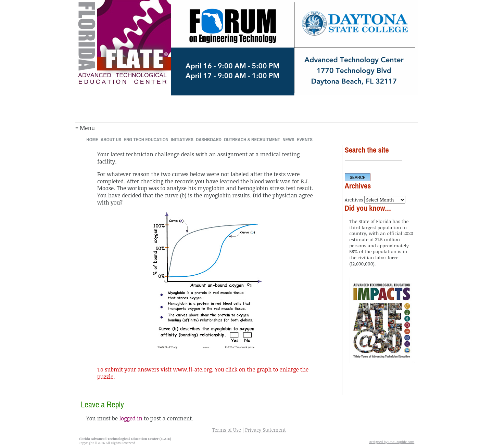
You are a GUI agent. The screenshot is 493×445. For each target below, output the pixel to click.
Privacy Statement (265, 430)
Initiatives (182, 139)
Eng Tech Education (146, 139)
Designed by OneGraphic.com (391, 441)
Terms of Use (226, 430)
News (288, 139)
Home (92, 139)
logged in (130, 418)
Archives (354, 199)
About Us (111, 139)
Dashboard (209, 139)
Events (305, 139)
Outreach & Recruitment (252, 139)
